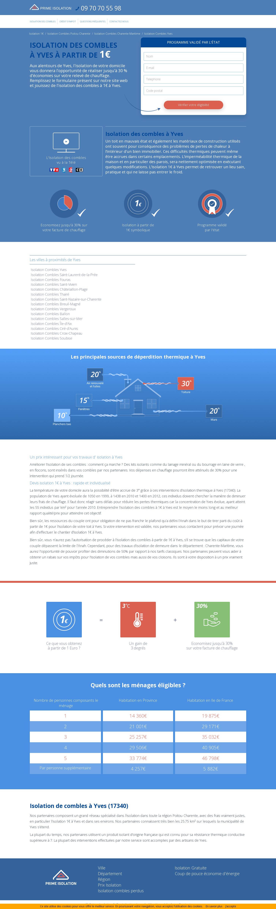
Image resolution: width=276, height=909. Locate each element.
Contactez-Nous (118, 21)
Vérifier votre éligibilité (193, 105)
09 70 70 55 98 (100, 8)
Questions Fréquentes (92, 21)
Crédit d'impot (67, 21)
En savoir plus (214, 906)
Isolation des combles (42, 21)
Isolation (49, 269)
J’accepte (230, 906)
